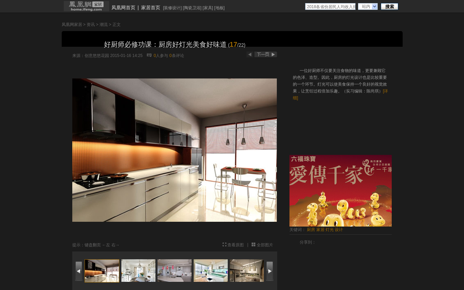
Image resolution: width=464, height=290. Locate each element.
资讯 (91, 24)
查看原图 (235, 245)
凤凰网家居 (72, 24)
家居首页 (150, 7)
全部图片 (265, 245)
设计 (339, 229)
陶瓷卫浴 (192, 7)
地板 (219, 7)
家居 (320, 229)
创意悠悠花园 (97, 55)
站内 (366, 6)
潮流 (104, 24)
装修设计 (172, 7)
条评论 (176, 55)
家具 (208, 7)
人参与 (161, 55)
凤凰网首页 (123, 7)
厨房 (311, 229)
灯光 (330, 229)
